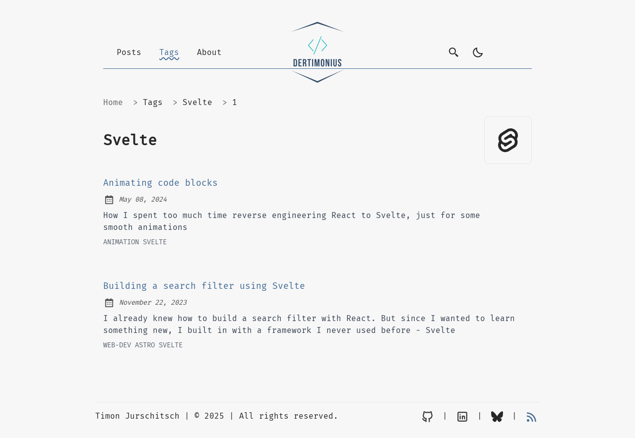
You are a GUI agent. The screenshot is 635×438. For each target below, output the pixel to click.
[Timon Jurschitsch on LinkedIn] (462, 416)
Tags (169, 52)
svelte (197, 102)
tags (153, 102)
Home (113, 102)
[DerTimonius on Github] (428, 416)
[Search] (454, 52)
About (209, 52)
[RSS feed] (532, 416)
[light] (478, 52)
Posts (129, 52)
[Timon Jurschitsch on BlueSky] (497, 416)
